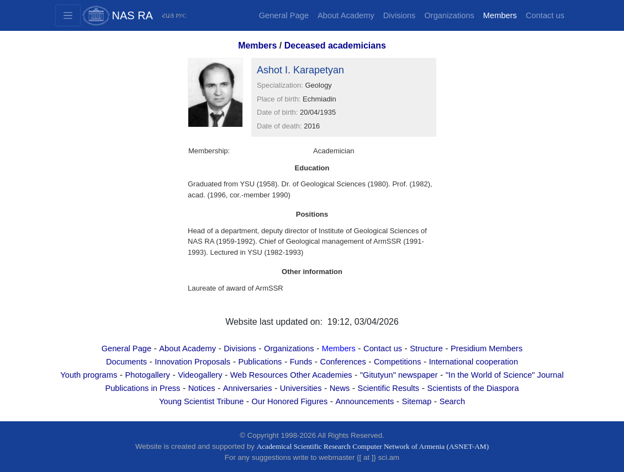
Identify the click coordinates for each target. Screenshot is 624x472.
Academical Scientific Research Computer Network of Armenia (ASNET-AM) (373, 446)
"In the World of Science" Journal (505, 375)
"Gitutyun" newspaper (399, 375)
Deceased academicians (335, 45)
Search (452, 401)
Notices (201, 388)
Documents (126, 361)
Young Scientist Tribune (201, 401)
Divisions (399, 15)
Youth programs (88, 375)
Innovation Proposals (192, 361)
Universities (301, 388)
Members (500, 15)
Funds (301, 361)
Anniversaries (247, 388)
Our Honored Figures (290, 401)
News (340, 388)
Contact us (545, 15)
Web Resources (259, 375)
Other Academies (321, 375)
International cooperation (473, 361)
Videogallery (200, 375)
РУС (181, 16)
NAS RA (132, 15)
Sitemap (417, 401)
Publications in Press (142, 388)
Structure (426, 348)
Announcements (364, 401)
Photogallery (147, 375)
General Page (284, 15)
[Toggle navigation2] (68, 15)
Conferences (343, 361)
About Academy (346, 15)
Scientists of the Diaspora (473, 388)
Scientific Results (389, 388)
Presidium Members (486, 348)
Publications (260, 361)
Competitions (397, 361)
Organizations (449, 15)
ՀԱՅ (168, 16)
